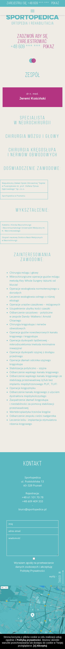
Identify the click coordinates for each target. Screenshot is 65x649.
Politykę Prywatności (32, 571)
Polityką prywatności (29, 640)
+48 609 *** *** (38, 3)
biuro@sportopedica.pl (32, 509)
